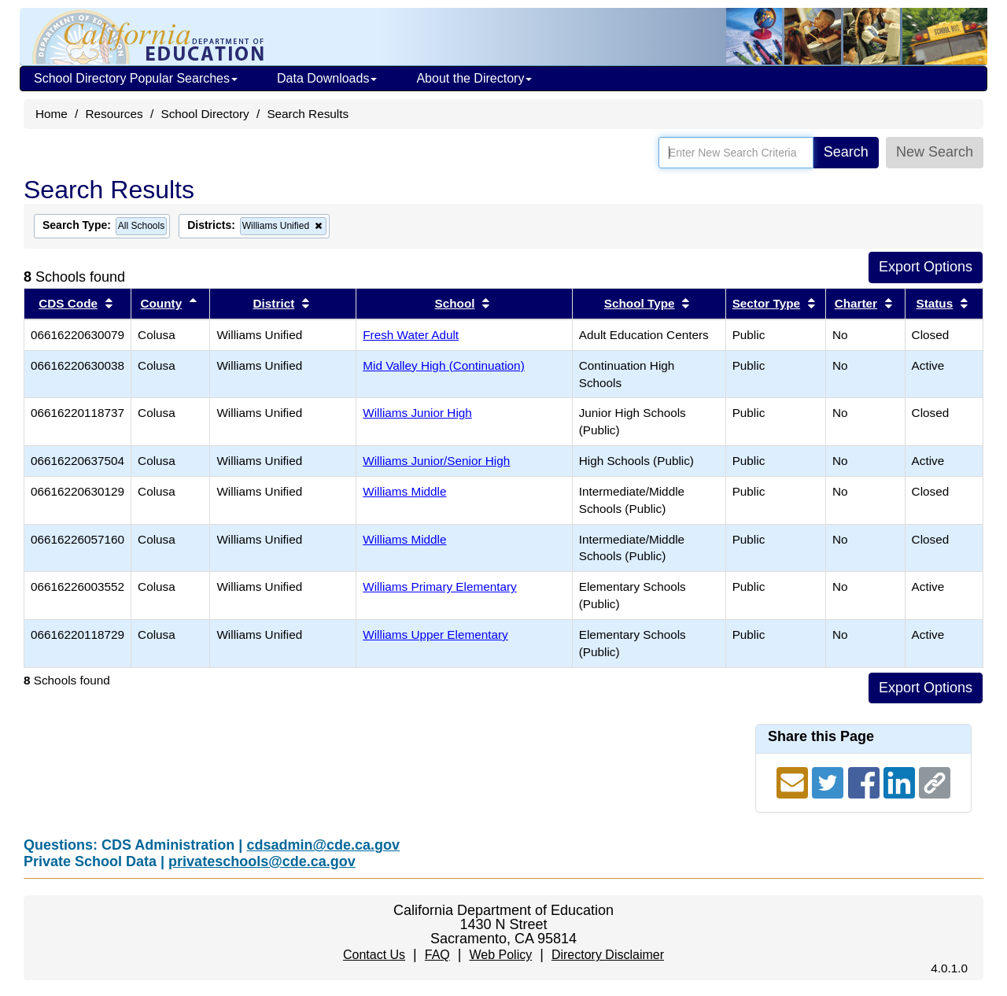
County (161, 303)
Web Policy (500, 954)
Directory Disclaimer (607, 954)
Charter (856, 303)
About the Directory (474, 78)
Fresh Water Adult (411, 334)
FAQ (437, 954)
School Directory (204, 113)
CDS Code (68, 303)
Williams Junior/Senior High (436, 460)
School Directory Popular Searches (136, 78)
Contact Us (374, 954)
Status (934, 303)
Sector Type (766, 303)
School (455, 303)
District (274, 303)
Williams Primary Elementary (439, 586)
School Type (639, 303)
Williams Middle (404, 491)
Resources (114, 113)
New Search (934, 152)
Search (846, 152)
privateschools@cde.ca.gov (262, 861)
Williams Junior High (417, 412)
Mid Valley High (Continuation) (443, 365)
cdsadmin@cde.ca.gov (323, 845)
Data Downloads (327, 78)
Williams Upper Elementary (435, 634)
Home (51, 113)
